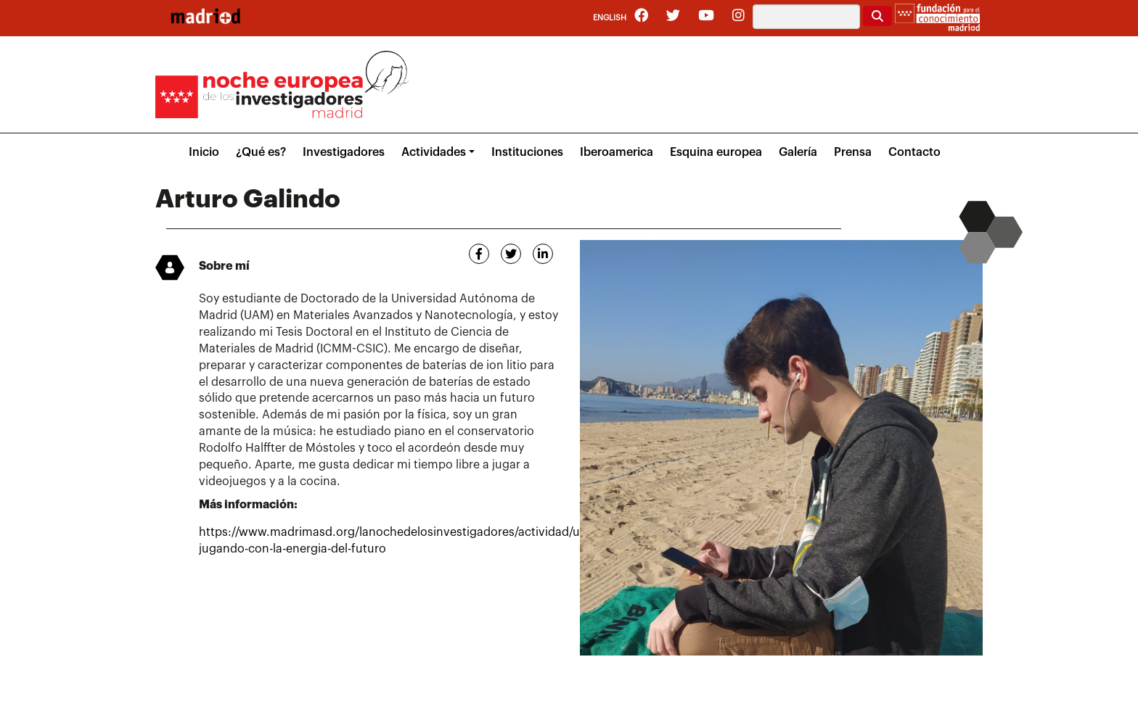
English (609, 18)
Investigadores (344, 152)
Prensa (853, 152)
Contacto (914, 152)
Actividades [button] (433, 152)
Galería (798, 152)
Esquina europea (716, 152)
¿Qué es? (261, 152)
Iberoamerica (616, 152)
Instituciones (527, 152)
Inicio (204, 152)
